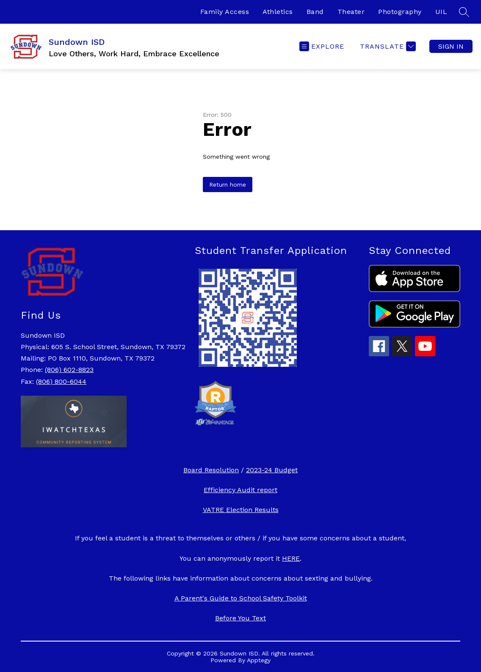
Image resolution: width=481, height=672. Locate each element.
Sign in (451, 46)
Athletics (278, 12)
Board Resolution (211, 470)
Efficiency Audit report (240, 490)
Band (315, 12)
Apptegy (259, 660)
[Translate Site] (387, 46)
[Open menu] (321, 46)
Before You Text (240, 618)
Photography (400, 12)
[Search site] (464, 12)
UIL (441, 12)
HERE (291, 558)
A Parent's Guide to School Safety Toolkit (240, 598)
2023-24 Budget (272, 470)
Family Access (224, 12)
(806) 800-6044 (61, 381)
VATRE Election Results (241, 510)
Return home (227, 184)
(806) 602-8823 (69, 370)
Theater (351, 12)
